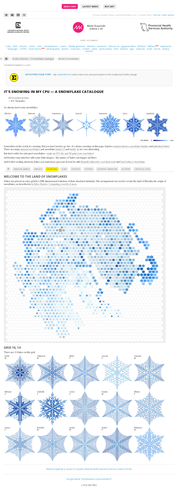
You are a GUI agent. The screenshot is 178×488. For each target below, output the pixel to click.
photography (53, 48)
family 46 (74, 149)
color (39, 46)
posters (89, 169)
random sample (22, 169)
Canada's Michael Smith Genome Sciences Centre (99, 469)
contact (69, 469)
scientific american (107, 169)
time (116, 48)
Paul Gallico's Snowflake (132, 161)
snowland (52, 169)
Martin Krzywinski (54, 469)
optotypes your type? (38, 74)
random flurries (121, 146)
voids (149, 48)
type (132, 48)
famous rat (113, 46)
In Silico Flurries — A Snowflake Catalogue (33, 58)
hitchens (141, 46)
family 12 (60, 149)
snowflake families (139, 146)
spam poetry (105, 48)
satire (94, 48)
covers (63, 46)
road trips (75, 48)
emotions (101, 46)
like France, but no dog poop (147, 15)
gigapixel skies (128, 46)
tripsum (124, 48)
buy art (110, 6)
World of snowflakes (68, 58)
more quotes (168, 15)
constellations (51, 46)
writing (165, 48)
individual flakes (161, 146)
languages (13, 48)
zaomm (89, 51)
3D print (126, 169)
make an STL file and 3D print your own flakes (70, 153)
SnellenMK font (64, 74)
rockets (86, 48)
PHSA (129, 469)
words (157, 48)
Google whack (73, 479)
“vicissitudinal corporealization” (96, 479)
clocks (32, 46)
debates (91, 46)
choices (23, 46)
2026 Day (69, 6)
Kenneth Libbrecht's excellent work (98, 161)
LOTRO (23, 48)
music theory (35, 48)
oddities (75, 169)
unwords (140, 48)
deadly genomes (76, 46)
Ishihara (151, 46)
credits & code (142, 169)
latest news (90, 6)
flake (64, 169)
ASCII (15, 46)
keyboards (166, 46)
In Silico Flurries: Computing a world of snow (53, 184)
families (38, 169)
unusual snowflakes (30, 149)
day (8, 46)
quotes (65, 48)
